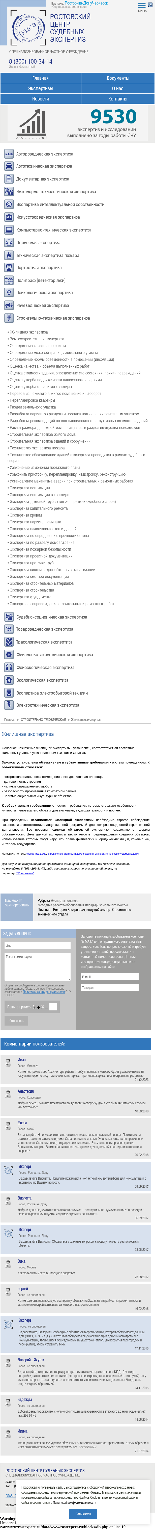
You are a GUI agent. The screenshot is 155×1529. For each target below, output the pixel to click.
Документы (118, 78)
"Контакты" (25, 873)
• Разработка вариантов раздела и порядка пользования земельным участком (73, 414)
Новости (40, 99)
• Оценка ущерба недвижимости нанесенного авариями (55, 379)
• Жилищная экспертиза (28, 332)
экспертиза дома (36, 853)
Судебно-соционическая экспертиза (51, 617)
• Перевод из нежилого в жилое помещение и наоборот (54, 393)
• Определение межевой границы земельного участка (53, 352)
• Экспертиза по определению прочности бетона (48, 535)
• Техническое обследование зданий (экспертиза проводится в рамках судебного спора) (76, 457)
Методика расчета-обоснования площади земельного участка (83, 904)
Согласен (83, 1514)
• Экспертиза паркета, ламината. (35, 522)
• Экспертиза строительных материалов (41, 583)
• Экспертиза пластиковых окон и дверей (42, 528)
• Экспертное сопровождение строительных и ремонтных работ (61, 603)
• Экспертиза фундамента (29, 597)
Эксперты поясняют (65, 900)
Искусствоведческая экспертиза (48, 217)
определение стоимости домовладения (71, 853)
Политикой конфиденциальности (44, 991)
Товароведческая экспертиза (44, 629)
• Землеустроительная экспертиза (36, 339)
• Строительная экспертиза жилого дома (42, 434)
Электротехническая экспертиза (47, 705)
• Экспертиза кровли (25, 515)
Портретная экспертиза (39, 267)
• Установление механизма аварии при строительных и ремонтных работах (70, 481)
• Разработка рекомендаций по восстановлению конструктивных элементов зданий (78, 420)
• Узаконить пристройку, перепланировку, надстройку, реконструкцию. (67, 474)
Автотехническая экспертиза (44, 166)
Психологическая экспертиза (44, 292)
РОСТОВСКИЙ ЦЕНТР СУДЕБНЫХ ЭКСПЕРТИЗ (70, 28)
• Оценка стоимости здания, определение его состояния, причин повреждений (74, 373)
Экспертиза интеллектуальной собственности (60, 204)
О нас (117, 88)
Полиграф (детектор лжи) (41, 280)
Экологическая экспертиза (42, 680)
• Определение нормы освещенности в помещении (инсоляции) (61, 359)
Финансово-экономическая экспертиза (54, 654)
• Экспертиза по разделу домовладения (41, 542)
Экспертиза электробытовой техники (52, 693)
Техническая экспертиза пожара (47, 255)
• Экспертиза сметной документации (38, 576)
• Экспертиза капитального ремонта (38, 508)
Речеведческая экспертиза (42, 305)
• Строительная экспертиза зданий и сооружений (49, 441)
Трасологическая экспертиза (44, 642)
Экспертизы (40, 88)
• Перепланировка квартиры (31, 400)
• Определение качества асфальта (37, 345)
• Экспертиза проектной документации (40, 556)
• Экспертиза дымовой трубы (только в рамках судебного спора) (62, 501)
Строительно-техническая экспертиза (53, 318)
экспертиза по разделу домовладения (117, 853)
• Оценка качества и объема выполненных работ (48, 366)
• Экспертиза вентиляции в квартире (38, 494)
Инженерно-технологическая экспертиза (56, 191)
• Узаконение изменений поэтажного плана (44, 467)
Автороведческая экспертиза (44, 154)
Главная (41, 78)
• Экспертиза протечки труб (31, 562)
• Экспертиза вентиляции (29, 488)
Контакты (117, 99)
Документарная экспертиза (42, 179)
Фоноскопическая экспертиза (45, 667)
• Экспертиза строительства (31, 590)
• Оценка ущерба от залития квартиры (40, 386)
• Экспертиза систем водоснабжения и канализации (51, 569)
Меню (142, 10)
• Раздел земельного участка (32, 407)
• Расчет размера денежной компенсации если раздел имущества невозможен (74, 427)
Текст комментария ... (38, 967)
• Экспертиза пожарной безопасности (39, 549)
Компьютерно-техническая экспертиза (53, 230)
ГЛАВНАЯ (12, 1496)
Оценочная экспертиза (38, 242)
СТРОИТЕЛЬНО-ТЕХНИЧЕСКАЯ (44, 719)
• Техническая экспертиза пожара (36, 448)
